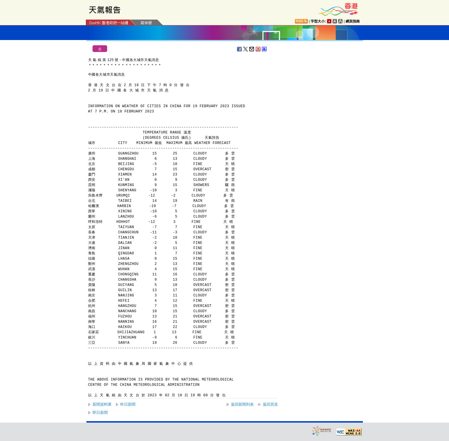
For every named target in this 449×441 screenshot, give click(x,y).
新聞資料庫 (102, 404)
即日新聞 (100, 412)
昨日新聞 (127, 404)
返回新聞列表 (242, 404)
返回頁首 (270, 404)
